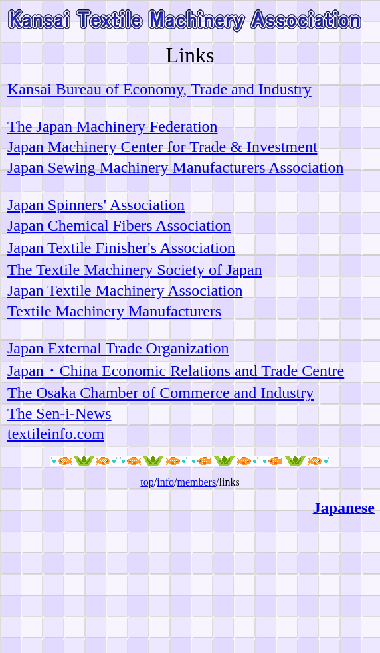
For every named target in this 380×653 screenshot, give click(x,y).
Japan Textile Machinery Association (124, 290)
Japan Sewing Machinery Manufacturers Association (175, 167)
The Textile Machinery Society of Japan (134, 269)
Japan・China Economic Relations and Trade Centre (175, 370)
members (196, 482)
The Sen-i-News (59, 413)
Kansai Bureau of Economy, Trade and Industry (159, 89)
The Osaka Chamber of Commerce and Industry (160, 392)
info (165, 482)
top (146, 482)
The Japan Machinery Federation (112, 126)
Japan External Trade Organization (118, 348)
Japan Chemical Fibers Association (119, 225)
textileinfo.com (55, 433)
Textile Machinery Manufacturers (114, 311)
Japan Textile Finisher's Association (121, 247)
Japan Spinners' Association (96, 204)
